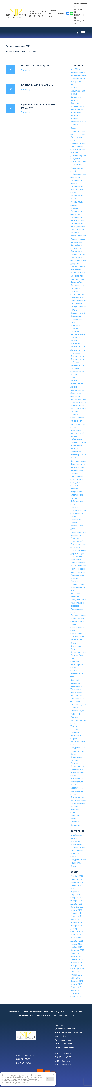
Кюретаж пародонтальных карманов (78, 334)
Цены (73, 754)
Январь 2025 (76, 901)
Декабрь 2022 (76, 941)
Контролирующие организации (69, 1032)
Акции (73, 88)
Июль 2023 (75, 935)
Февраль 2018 (76, 981)
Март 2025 (75, 894)
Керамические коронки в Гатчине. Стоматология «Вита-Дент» (77, 291)
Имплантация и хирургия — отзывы (77, 205)
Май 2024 (75, 919)
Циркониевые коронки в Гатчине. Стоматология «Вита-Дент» (77, 763)
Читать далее (28, 70)
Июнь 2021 (75, 953)
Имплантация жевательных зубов (76, 189)
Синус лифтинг (77, 618)
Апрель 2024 (76, 922)
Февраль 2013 (76, 996)
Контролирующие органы (37, 85)
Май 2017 (74, 990)
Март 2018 (75, 978)
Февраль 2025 (76, 898)
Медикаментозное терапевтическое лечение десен (79, 402)
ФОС (72, 745)
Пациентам (75, 519)
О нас (73, 812)
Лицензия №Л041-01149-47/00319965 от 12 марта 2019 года (46, 1015)
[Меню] (83, 32)
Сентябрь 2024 (77, 907)
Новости (74, 815)
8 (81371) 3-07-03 (63, 1053)
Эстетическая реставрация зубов (76, 781)
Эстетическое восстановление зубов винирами (78, 800)
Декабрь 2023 (76, 928)
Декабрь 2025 (76, 876)
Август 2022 (76, 944)
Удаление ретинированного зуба (78, 720)
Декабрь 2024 (77, 904)
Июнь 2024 (75, 916)
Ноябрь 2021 (76, 947)
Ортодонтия (76, 482)
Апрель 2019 (76, 962)
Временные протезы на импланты (75, 115)
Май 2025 (74, 888)
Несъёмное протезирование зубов (78, 455)
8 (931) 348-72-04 (63, 1065)
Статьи (73, 643)
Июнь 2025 (75, 885)
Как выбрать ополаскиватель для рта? (78, 260)
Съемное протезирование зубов (78, 664)
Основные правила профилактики (77, 488)
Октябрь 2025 (76, 879)
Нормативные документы (37, 65)
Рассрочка (75, 593)
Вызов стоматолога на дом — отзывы (77, 131)
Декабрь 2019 (76, 959)
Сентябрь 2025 (77, 882)
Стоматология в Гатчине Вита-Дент (78, 655)
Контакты (75, 825)
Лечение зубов (77, 356)
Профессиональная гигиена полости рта (79, 587)
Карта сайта (76, 282)
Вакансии (74, 103)
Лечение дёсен (77, 347)
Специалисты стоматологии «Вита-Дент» (77, 636)
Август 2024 (76, 910)
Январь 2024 (76, 925)
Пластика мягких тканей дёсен (77, 525)
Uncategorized (76, 835)
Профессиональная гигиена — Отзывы (79, 578)
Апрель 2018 (76, 975)
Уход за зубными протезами (75, 732)
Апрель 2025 (76, 891)
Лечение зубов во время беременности (77, 368)
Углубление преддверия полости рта (76, 692)
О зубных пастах (78, 461)
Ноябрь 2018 (76, 965)
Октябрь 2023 (76, 931)
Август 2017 (76, 984)
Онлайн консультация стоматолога (76, 476)
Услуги (73, 726)
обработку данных (25, 1081)
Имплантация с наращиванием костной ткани (77, 226)
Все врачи (75, 841)
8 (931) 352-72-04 (63, 1061)
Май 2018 (74, 971)
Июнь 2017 (75, 987)
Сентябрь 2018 (77, 968)
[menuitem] (77, 32)
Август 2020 (76, 956)
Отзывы (74, 507)
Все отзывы (76, 844)
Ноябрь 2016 (76, 993)
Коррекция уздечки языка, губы (77, 319)
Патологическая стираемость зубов (78, 513)
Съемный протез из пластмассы (76, 683)
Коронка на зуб (77, 313)
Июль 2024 (75, 913)
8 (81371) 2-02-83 (63, 1057)
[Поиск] (77, 32)
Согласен (50, 1079)
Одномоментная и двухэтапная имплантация (78, 467)
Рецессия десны (78, 615)
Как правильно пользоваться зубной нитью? (77, 269)
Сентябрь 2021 (77, 950)
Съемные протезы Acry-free (77, 673)
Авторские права (63, 1040)
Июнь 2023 (75, 938)
